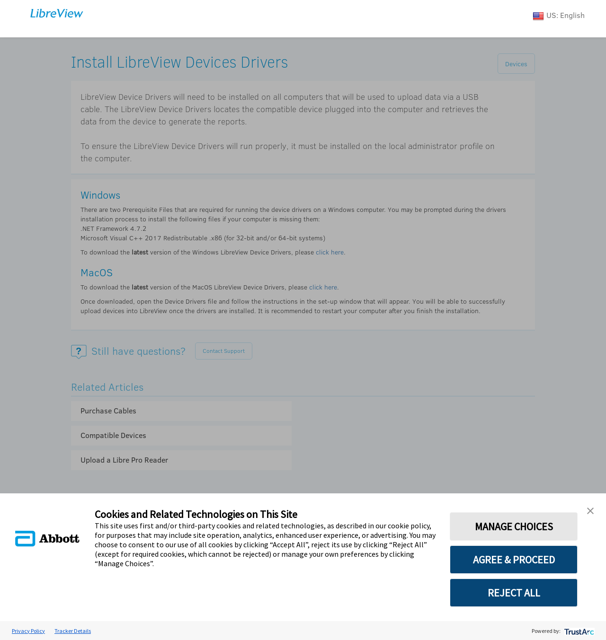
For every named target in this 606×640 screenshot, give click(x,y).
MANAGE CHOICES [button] (514, 526)
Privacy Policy (28, 630)
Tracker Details (72, 630)
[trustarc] (578, 631)
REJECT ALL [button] (514, 592)
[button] (590, 510)
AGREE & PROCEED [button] (514, 559)
